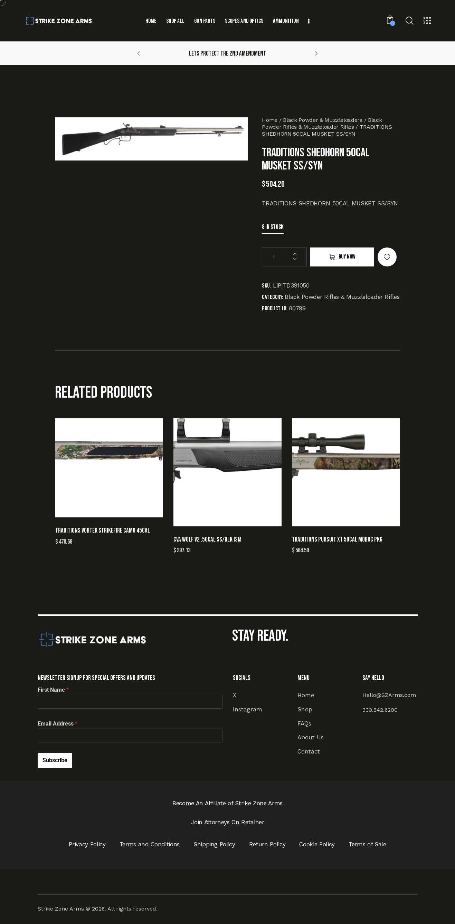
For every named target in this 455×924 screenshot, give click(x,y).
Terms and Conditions (150, 844)
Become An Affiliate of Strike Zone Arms (227, 803)
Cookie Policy (317, 844)
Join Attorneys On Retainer (227, 822)
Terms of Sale (367, 844)
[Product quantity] (284, 256)
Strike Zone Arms (61, 908)
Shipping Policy (214, 844)
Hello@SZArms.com (389, 695)
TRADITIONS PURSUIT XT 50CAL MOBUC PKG (337, 540)
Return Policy (267, 844)
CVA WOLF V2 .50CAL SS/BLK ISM (207, 540)
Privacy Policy (87, 844)
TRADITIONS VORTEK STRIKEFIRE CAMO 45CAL (102, 531)
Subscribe (54, 760)
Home (269, 120)
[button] (138, 53)
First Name (53, 690)
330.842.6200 (380, 710)
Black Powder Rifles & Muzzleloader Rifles (322, 123)
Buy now (347, 256)
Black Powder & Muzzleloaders (322, 120)
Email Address (57, 723)
